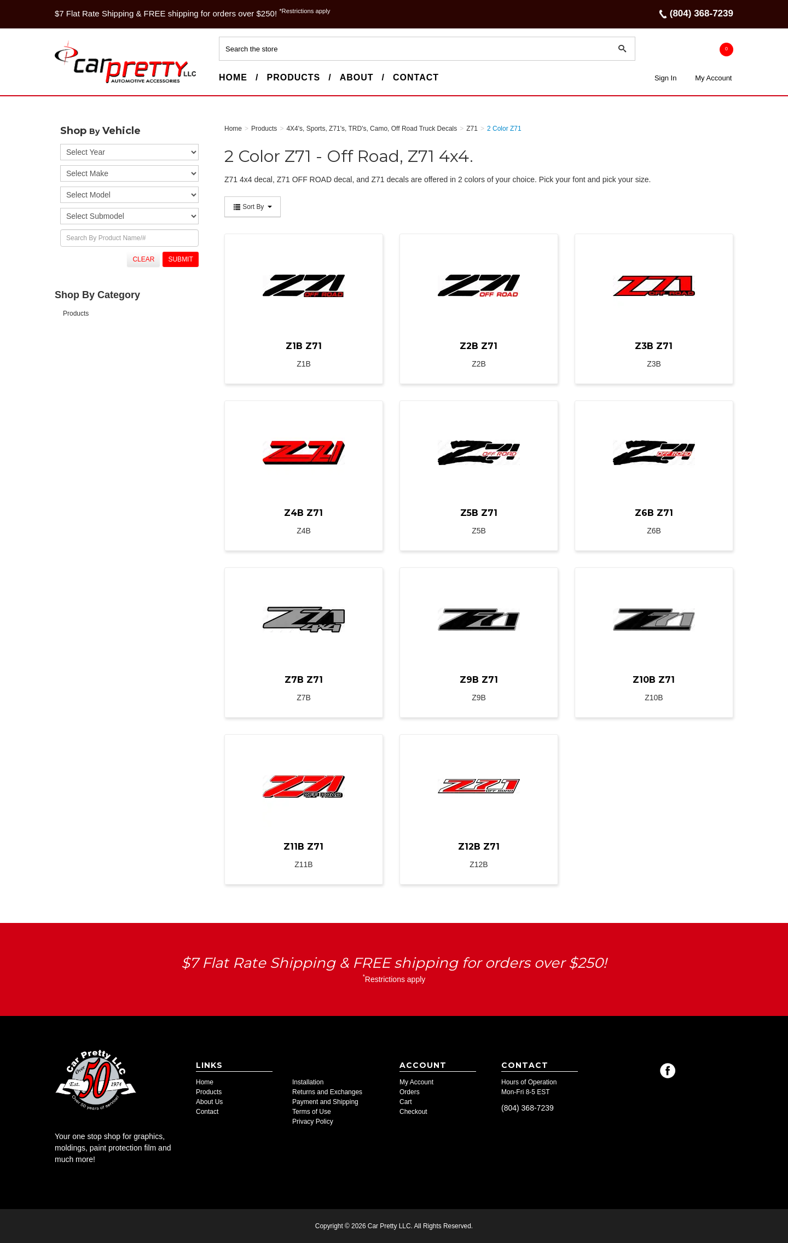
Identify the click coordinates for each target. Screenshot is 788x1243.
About (357, 77)
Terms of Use (311, 1112)
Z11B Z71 (303, 846)
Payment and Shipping (325, 1102)
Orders (409, 1092)
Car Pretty (74, 82)
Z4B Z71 (303, 513)
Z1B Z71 (304, 346)
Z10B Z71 (654, 680)
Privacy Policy (312, 1121)
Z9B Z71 (479, 680)
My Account (713, 78)
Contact (416, 77)
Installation (307, 1082)
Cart (405, 1102)
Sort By (252, 207)
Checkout (413, 1112)
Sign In (665, 78)
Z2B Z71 (478, 346)
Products (293, 77)
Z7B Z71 (304, 680)
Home (233, 77)
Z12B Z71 (479, 846)
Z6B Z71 (654, 513)
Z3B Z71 (654, 346)
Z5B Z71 (478, 513)
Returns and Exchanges (327, 1092)
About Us (209, 1102)
